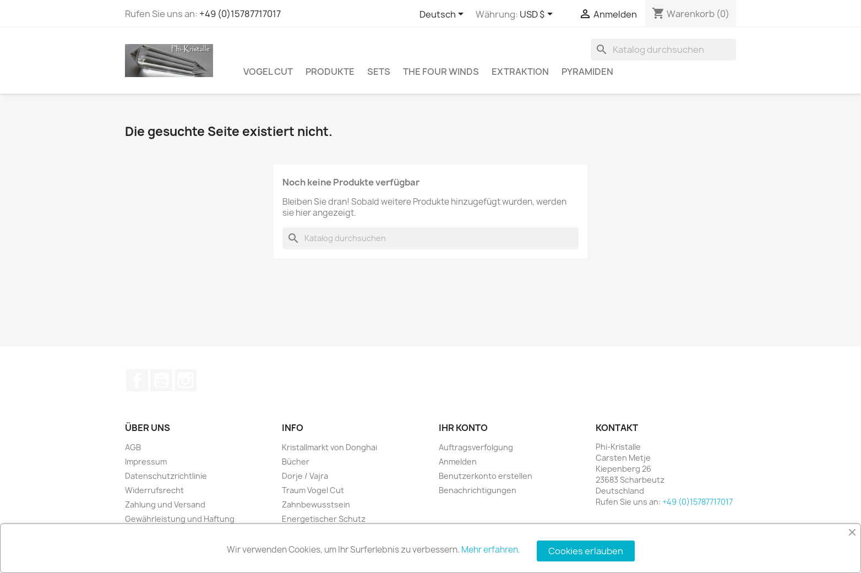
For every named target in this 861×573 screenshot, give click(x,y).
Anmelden (458, 461)
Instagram (186, 380)
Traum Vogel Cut (313, 490)
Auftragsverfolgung (476, 447)
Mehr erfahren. (490, 549)
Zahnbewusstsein (316, 504)
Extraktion (520, 72)
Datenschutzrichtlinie (166, 476)
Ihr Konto (463, 428)
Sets (378, 72)
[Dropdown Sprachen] (443, 14)
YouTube (161, 380)
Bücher (295, 461)
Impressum (146, 461)
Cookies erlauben (585, 551)
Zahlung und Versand (165, 504)
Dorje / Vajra (305, 476)
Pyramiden (587, 72)
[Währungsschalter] (538, 14)
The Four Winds (441, 72)
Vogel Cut (268, 72)
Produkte (330, 72)
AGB (133, 447)
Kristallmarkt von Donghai (329, 447)
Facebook (137, 380)
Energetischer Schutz (324, 519)
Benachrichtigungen (477, 490)
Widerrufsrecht (154, 490)
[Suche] (663, 50)
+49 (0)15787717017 (240, 14)
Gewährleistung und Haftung (180, 519)
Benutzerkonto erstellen (485, 476)
